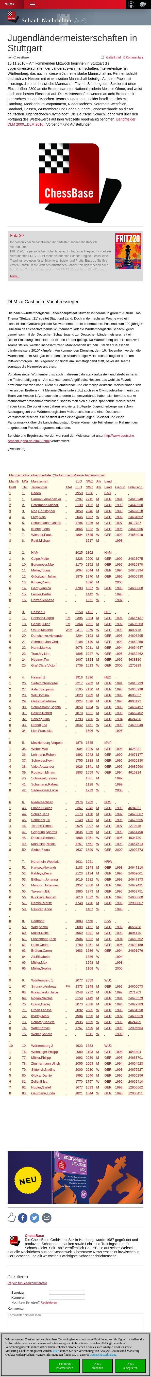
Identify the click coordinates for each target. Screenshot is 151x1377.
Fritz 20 (17, 235)
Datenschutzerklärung (103, 1354)
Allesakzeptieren (130, 1366)
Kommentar (16, 1308)
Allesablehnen (97, 1366)
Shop (10, 4)
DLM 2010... (36, 124)
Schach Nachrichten (47, 20)
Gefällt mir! (113, 57)
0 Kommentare (133, 57)
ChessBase (34, 1236)
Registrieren (49, 1302)
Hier (56, 1351)
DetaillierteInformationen (64, 1366)
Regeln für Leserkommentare (27, 1283)
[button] (32, 4)
